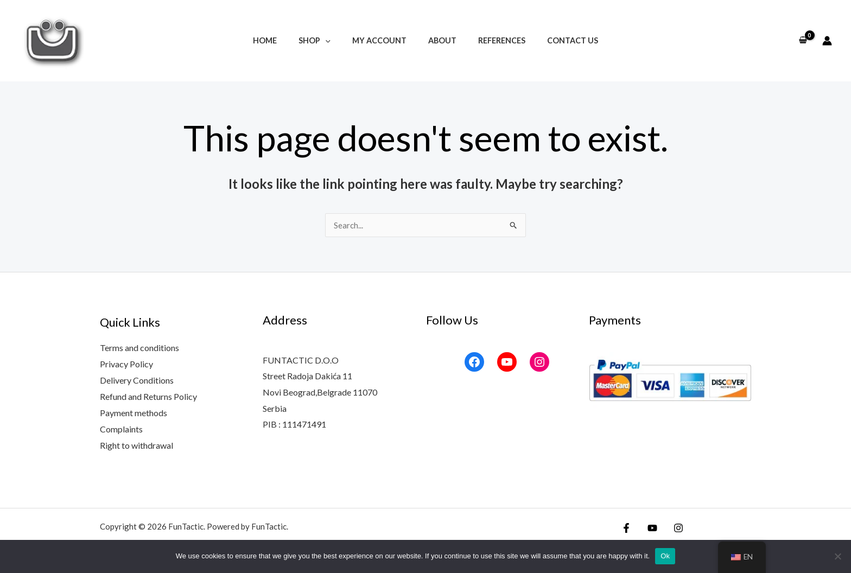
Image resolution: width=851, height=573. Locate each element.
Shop (324, 40)
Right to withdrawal (136, 445)
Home (280, 40)
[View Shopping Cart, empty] (802, 41)
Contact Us (557, 40)
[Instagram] (673, 528)
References (492, 40)
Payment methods (133, 413)
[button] (334, 40)
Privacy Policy (126, 364)
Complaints (121, 428)
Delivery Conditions (137, 380)
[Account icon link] (827, 41)
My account (382, 40)
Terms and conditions (139, 348)
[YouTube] (650, 528)
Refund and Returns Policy (148, 396)
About (439, 40)
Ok (665, 556)
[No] (837, 556)
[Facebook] (626, 528)
